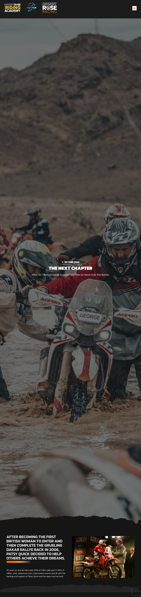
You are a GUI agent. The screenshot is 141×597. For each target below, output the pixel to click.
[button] (134, 8)
